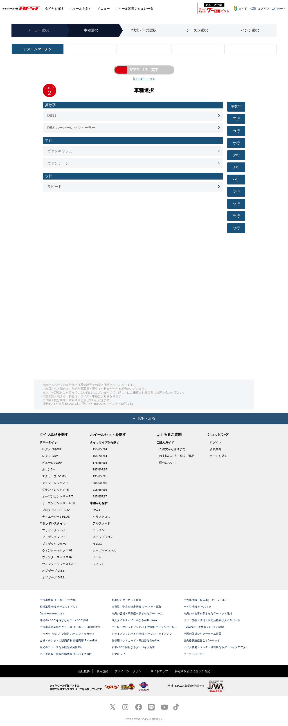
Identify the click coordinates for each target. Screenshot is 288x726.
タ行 (236, 155)
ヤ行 (236, 204)
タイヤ (54, 8)
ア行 (236, 119)
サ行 (236, 143)
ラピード (54, 187)
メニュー (103, 8)
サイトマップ (159, 671)
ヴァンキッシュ (59, 151)
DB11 (51, 115)
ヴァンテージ (58, 163)
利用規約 (102, 671)
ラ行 (236, 216)
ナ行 (236, 167)
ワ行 (236, 228)
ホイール (81, 8)
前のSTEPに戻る (144, 79)
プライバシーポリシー (129, 671)
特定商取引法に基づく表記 (192, 671)
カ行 (236, 131)
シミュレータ (134, 8)
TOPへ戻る (144, 418)
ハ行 (236, 179)
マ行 (236, 191)
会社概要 (84, 671)
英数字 (236, 106)
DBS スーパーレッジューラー (71, 128)
